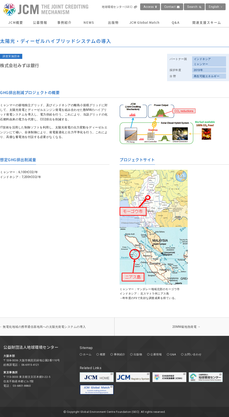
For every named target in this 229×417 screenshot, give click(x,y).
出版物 (113, 22)
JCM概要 (15, 22)
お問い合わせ (193, 354)
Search (194, 6)
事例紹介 (64, 22)
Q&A (176, 22)
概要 (103, 354)
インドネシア (202, 59)
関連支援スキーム (206, 22)
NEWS (89, 22)
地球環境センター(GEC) (119, 7)
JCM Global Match (144, 22)
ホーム (87, 354)
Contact (172, 6)
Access (150, 6)
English (215, 6)
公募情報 (40, 22)
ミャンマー (201, 64)
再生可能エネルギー (207, 76)
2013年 (198, 70)
